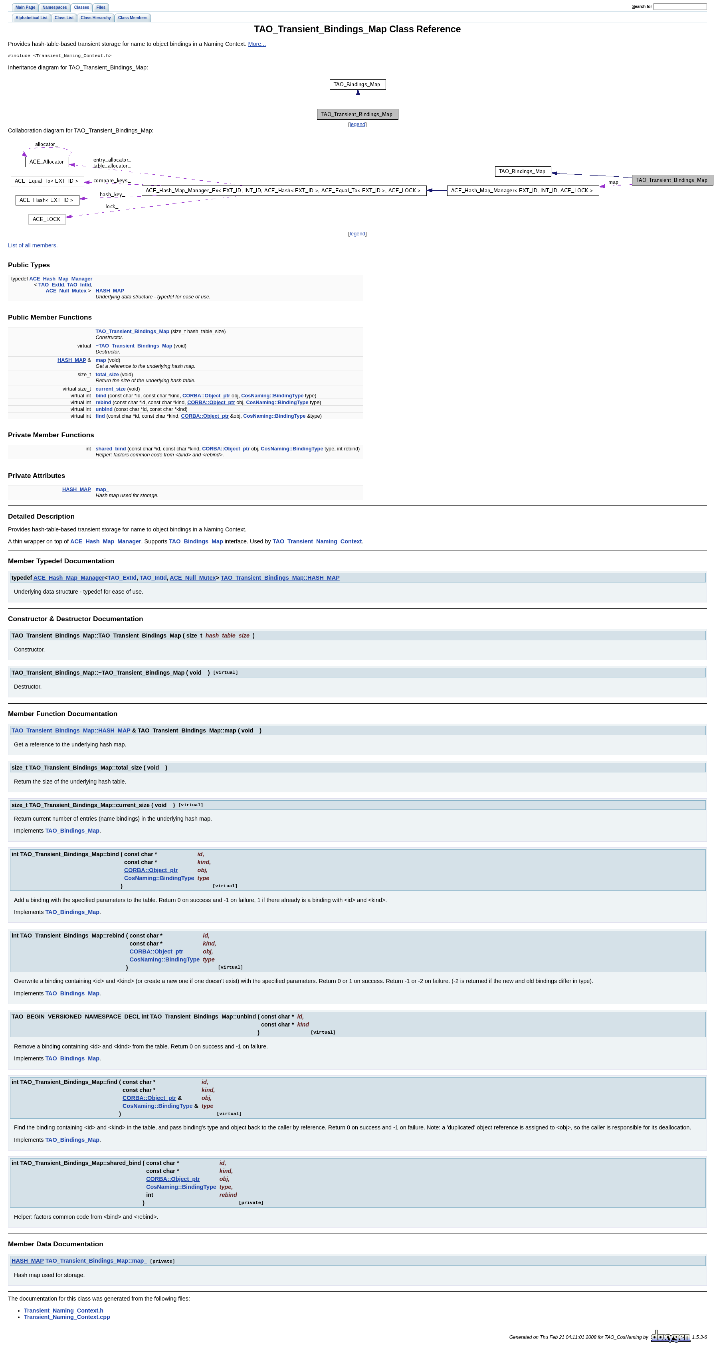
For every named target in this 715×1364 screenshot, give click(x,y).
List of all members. (33, 246)
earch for (642, 6)
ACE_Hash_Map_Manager (61, 279)
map (100, 361)
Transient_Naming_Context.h (63, 1311)
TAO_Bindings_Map (196, 542)
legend (357, 125)
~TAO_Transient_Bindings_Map (133, 346)
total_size (107, 375)
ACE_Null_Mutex (66, 291)
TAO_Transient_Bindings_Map (132, 332)
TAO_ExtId (51, 285)
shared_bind (110, 449)
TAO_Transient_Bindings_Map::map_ (96, 1261)
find (100, 417)
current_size (110, 390)
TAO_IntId (79, 285)
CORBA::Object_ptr (206, 396)
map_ (102, 490)
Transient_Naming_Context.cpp (67, 1317)
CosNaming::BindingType (272, 396)
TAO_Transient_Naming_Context (317, 542)
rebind (103, 403)
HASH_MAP (109, 291)
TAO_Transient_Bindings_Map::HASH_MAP (280, 578)
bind (100, 396)
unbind (104, 410)
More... (257, 44)
